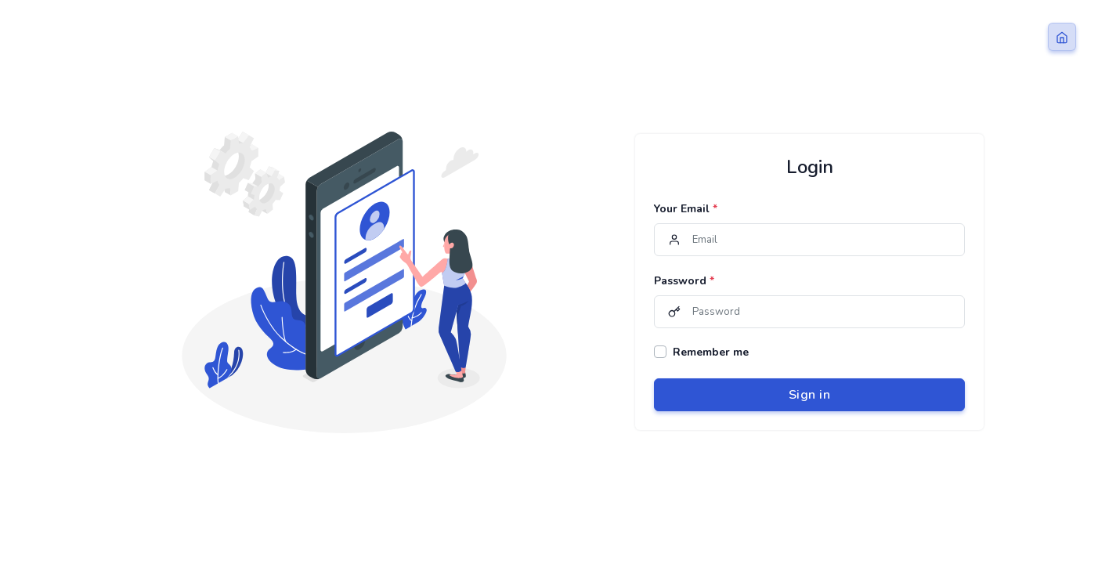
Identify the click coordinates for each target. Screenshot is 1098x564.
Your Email (685, 208)
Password (684, 280)
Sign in (810, 394)
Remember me (711, 352)
